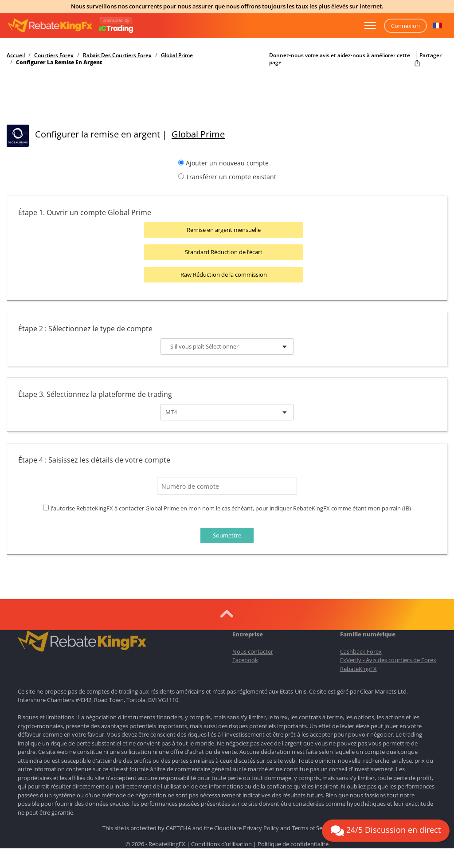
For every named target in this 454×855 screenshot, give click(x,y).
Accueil (16, 55)
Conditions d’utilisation (221, 843)
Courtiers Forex (54, 55)
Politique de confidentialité (293, 843)
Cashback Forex (361, 651)
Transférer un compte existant (231, 177)
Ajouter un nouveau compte (227, 163)
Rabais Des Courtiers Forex (117, 55)
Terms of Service (313, 827)
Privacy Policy (261, 827)
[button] (437, 26)
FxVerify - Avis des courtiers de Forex (388, 659)
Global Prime (177, 55)
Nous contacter (252, 651)
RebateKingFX (358, 668)
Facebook (245, 659)
